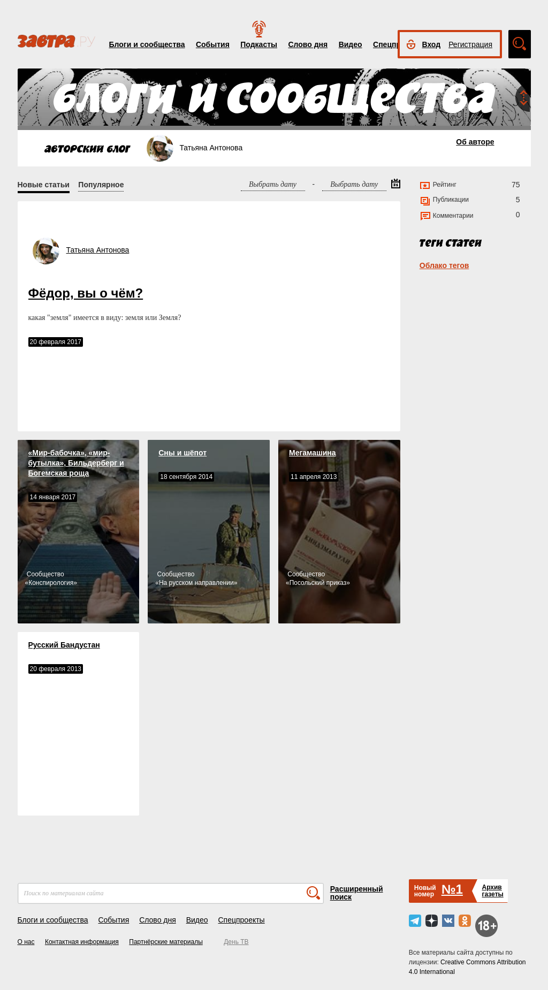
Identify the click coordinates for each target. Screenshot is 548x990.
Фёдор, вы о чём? (85, 293)
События (213, 44)
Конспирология (50, 583)
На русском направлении (196, 583)
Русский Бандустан (64, 645)
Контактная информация (82, 942)
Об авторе (475, 142)
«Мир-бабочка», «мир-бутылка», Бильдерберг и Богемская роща (76, 462)
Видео (350, 44)
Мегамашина (312, 452)
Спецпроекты (241, 920)
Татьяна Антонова (98, 250)
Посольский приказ (318, 583)
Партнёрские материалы (166, 942)
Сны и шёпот (182, 452)
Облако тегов (444, 265)
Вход (431, 44)
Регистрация (470, 44)
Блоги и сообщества (147, 44)
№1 (452, 889)
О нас (26, 942)
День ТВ (236, 942)
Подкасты (258, 44)
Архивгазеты (492, 891)
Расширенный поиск (356, 893)
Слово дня (308, 44)
